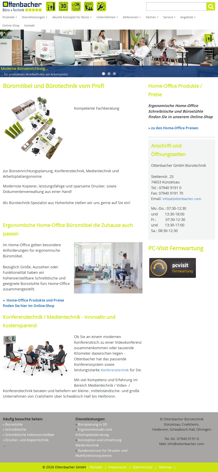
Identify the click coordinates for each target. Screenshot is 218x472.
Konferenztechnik (115, 369)
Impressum (117, 467)
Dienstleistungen (35, 18)
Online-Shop (10, 25)
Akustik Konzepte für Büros (72, 18)
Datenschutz (142, 467)
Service (170, 18)
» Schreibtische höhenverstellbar (28, 435)
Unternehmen (108, 18)
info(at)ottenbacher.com (183, 198)
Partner (153, 18)
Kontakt (29, 25)
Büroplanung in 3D (92, 425)
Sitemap (165, 467)
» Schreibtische (14, 430)
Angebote (188, 18)
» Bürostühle (13, 425)
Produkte (10, 18)
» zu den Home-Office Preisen (175, 128)
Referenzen (132, 18)
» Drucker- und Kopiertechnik (26, 440)
